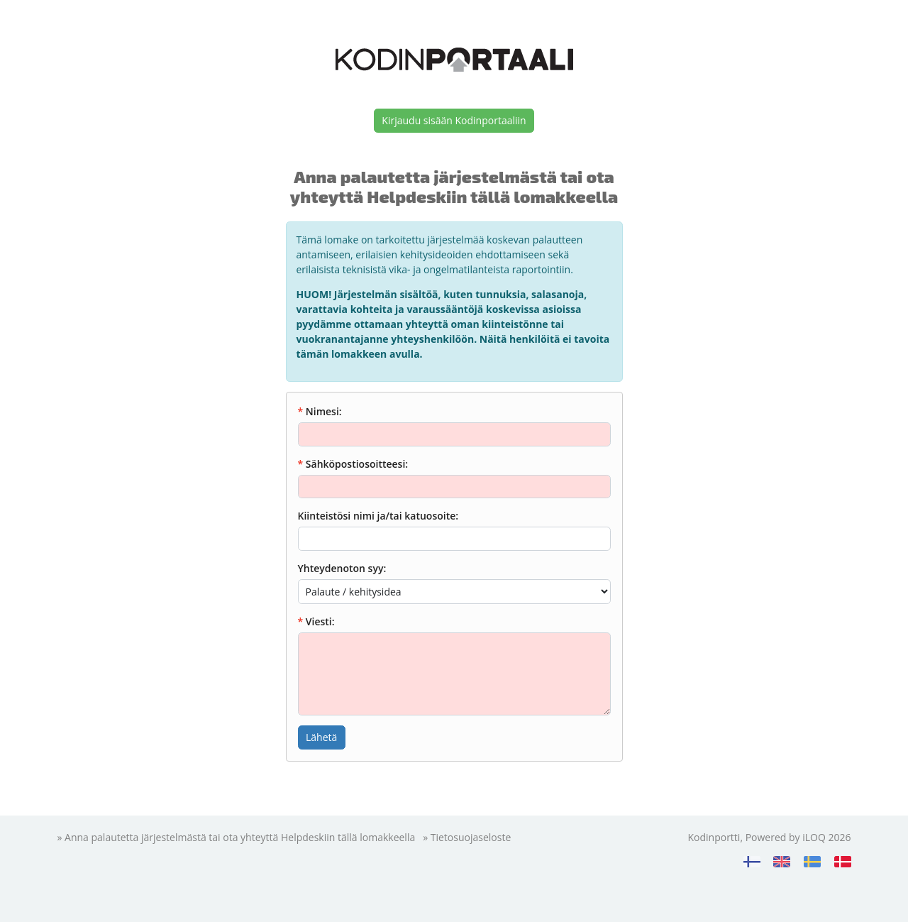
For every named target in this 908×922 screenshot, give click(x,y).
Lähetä (321, 737)
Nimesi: (324, 411)
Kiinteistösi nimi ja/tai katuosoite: (378, 515)
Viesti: (320, 621)
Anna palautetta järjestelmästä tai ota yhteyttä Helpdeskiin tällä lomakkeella (240, 837)
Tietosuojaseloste (471, 837)
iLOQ (814, 837)
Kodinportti (713, 837)
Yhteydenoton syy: (342, 568)
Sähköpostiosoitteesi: (357, 464)
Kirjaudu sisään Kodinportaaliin (454, 120)
